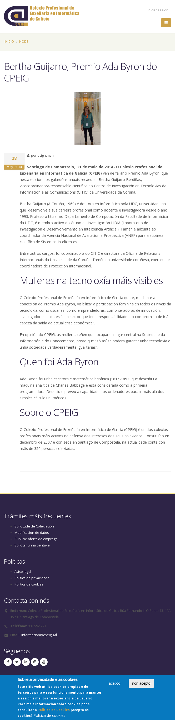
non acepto (141, 685)
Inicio (9, 41)
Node (23, 41)
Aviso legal (22, 571)
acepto (115, 684)
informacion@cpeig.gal (39, 635)
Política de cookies (28, 584)
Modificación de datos (31, 532)
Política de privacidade (31, 578)
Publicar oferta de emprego (36, 539)
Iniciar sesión (158, 10)
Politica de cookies (49, 716)
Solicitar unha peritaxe (32, 545)
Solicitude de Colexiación (34, 526)
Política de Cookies (54, 711)
